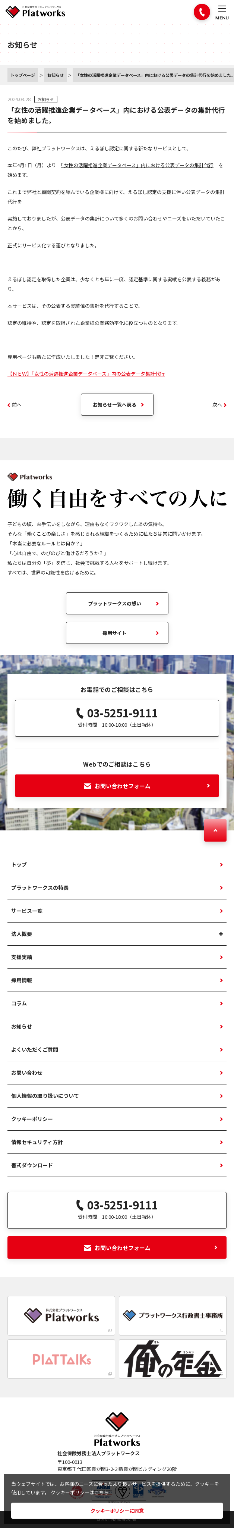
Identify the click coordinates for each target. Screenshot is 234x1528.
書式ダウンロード (32, 1165)
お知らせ (46, 99)
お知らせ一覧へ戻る (114, 404)
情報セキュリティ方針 (37, 1142)
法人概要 (21, 933)
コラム (19, 1003)
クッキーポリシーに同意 (117, 1510)
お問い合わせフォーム (147, 786)
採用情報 (21, 980)
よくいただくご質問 (34, 1049)
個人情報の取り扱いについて (45, 1095)
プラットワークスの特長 (40, 887)
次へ (219, 404)
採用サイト (114, 632)
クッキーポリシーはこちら (80, 1492)
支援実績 (21, 957)
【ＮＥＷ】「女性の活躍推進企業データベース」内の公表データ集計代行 (86, 373)
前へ (14, 404)
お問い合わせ (26, 1072)
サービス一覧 (26, 910)
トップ (19, 864)
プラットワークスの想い (114, 603)
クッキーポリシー (32, 1118)
